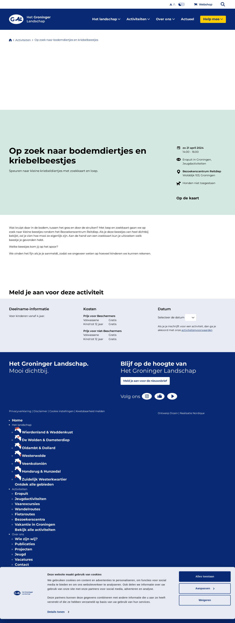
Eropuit (21, 491)
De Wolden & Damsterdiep (46, 437)
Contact (22, 562)
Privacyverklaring (21, 408)
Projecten (23, 546)
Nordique (198, 410)
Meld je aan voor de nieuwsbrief (145, 378)
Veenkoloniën (34, 461)
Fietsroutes (25, 511)
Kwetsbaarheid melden (90, 408)
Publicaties (25, 541)
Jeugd (20, 551)
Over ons (165, 18)
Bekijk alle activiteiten (35, 527)
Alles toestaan (204, 580)
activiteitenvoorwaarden (196, 327)
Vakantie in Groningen (35, 522)
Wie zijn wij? (26, 536)
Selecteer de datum (171, 314)
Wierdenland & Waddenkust (47, 429)
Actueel (187, 18)
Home (17, 417)
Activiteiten (138, 18)
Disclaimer (41, 408)
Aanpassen (204, 592)
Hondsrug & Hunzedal (41, 468)
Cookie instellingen (62, 408)
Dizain (174, 410)
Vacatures (24, 557)
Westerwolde (34, 453)
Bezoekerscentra (30, 516)
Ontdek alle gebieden (34, 481)
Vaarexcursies (27, 501)
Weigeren (205, 604)
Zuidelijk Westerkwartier (44, 476)
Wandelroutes (27, 506)
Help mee (213, 18)
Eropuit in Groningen (197, 156)
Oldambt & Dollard (38, 445)
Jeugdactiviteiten (194, 160)
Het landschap (106, 18)
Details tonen (56, 615)
